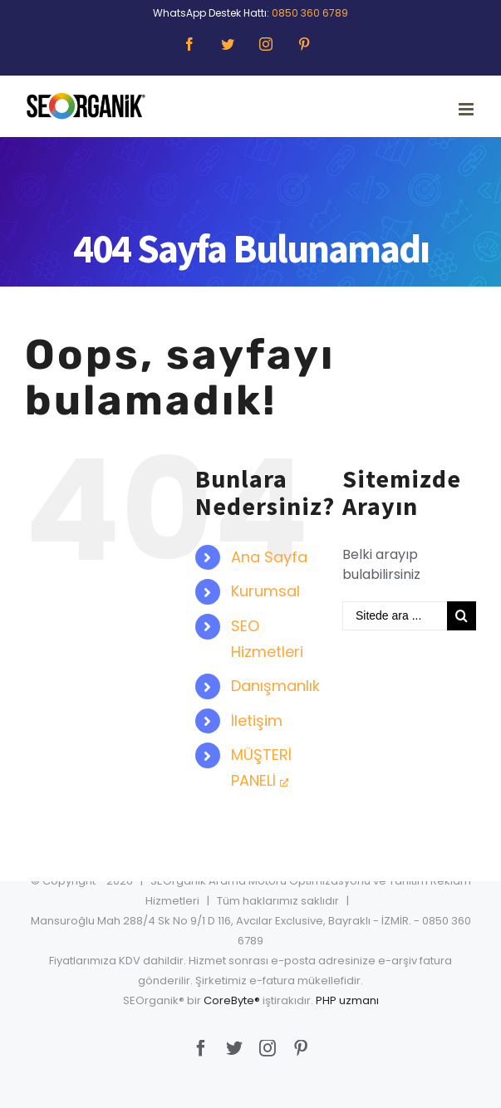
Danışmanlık (275, 685)
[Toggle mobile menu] (467, 109)
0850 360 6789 (310, 13)
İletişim (256, 720)
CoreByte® (232, 1000)
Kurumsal (265, 591)
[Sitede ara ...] (394, 615)
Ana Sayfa (269, 557)
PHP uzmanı (347, 1000)
